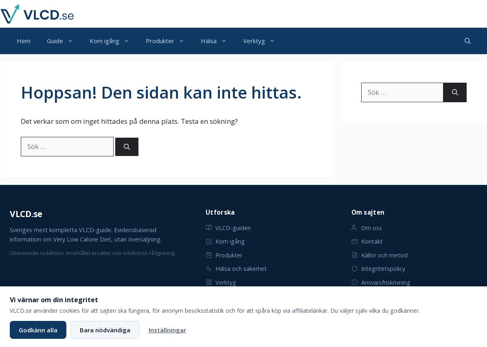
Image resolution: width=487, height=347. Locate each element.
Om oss (366, 228)
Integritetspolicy (378, 268)
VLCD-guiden (228, 228)
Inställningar (167, 330)
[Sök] (126, 147)
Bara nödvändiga (105, 330)
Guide (64, 41)
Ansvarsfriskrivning (380, 282)
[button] (467, 41)
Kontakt (367, 241)
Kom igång (114, 41)
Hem (24, 41)
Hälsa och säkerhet (236, 268)
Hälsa (218, 41)
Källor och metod (379, 255)
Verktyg (263, 41)
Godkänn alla (38, 330)
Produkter (169, 41)
